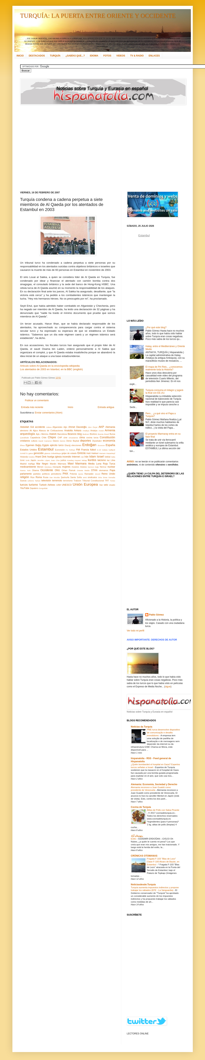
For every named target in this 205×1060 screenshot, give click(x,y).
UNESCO (67, 485)
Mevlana (47, 467)
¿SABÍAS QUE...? (75, 55)
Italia (113, 457)
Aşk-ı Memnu (42, 434)
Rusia (45, 477)
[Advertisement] (41, 148)
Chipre (52, 437)
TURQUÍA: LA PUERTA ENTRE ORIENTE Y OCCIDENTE (98, 15)
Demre (62, 441)
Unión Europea (85, 484)
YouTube (24, 488)
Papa (112, 470)
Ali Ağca (33, 430)
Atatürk (52, 434)
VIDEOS (120, 55)
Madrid (23, 464)
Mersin (40, 467)
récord (97, 474)
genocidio (38, 453)
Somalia (111, 477)
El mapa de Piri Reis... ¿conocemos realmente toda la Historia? (164, 368)
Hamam (102, 453)
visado (112, 485)
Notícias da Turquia (141, 726)
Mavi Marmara (77, 463)
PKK (65, 473)
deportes (85, 440)
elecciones (76, 445)
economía (109, 440)
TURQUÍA (55, 55)
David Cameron (45, 441)
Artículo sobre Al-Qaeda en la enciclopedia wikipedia (50, 365)
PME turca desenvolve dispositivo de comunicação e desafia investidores (163, 732)
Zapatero (34, 488)
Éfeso (22, 445)
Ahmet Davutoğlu (77, 427)
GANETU (24, 453)
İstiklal (107, 457)
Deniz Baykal (72, 441)
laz (108, 460)
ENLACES (154, 55)
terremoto (57, 480)
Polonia (73, 474)
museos (75, 467)
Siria (100, 477)
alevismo (24, 430)
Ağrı (65, 427)
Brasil (106, 434)
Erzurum (101, 445)
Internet (76, 456)
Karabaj (70, 460)
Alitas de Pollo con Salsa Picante (163, 810)
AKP (101, 426)
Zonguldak (43, 488)
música (83, 467)
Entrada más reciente (32, 407)
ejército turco (57, 445)
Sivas (105, 477)
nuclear (111, 466)
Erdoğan (89, 445)
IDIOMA (94, 55)
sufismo (31, 481)
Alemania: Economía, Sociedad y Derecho (154, 784)
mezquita (57, 467)
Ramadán (89, 474)
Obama (35, 470)
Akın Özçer (93, 427)
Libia (113, 460)
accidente (40, 427)
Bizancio (72, 434)
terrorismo (68, 480)
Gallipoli (111, 450)
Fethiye (72, 450)
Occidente (46, 470)
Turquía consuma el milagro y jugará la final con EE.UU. (164, 391)
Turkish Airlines (47, 485)
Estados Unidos (28, 449)
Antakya (86, 431)
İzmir (22, 460)
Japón (33, 460)
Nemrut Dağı (93, 467)
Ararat (101, 431)
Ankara (77, 430)
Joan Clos (55, 460)
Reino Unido (108, 473)
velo (106, 485)
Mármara (62, 464)
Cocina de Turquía (141, 807)
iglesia (58, 456)
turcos (24, 484)
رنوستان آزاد (137, 835)
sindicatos (92, 477)
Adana (49, 427)
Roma (39, 477)
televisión (46, 480)
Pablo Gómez (156, 614)
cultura (34, 441)
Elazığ (67, 445)
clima (82, 437)
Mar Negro (42, 463)
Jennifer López (43, 460)
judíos (63, 460)
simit (85, 477)
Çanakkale (24, 438)
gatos (31, 453)
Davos (56, 441)
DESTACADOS (37, 55)
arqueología (27, 433)
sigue (168, 686)
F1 (67, 450)
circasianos (73, 438)
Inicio (70, 407)
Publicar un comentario (37, 400)
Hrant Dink (41, 456)
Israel (100, 456)
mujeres (66, 466)
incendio (66, 456)
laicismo (101, 460)
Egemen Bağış (34, 445)
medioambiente (28, 466)
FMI (78, 449)
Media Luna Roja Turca (101, 463)
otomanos (103, 470)
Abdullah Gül (27, 427)
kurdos (92, 460)
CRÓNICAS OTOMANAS (144, 855)
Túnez (112, 481)
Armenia (110, 430)
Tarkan (38, 481)
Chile (44, 437)
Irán (86, 456)
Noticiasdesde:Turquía (143, 884)
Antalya (93, 430)
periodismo (56, 474)
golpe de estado (69, 453)
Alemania (110, 427)
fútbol (93, 449)
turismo (33, 484)
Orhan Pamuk (68, 470)
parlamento (26, 473)
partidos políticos (41, 474)
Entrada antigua (106, 407)
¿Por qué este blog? (155, 327)
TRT (107, 480)
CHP (60, 437)
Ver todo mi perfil (135, 630)
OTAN (94, 470)
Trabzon (77, 480)
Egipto (45, 445)
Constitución (107, 437)
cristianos (25, 440)
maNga (31, 464)
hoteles (32, 457)
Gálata (104, 450)
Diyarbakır (97, 441)
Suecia (23, 480)
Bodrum (86, 434)
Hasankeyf (110, 453)
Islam (92, 456)
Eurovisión (60, 450)
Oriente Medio (83, 470)
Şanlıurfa (65, 477)
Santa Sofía (76, 477)
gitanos (47, 453)
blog (79, 434)
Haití (88, 453)
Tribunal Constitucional (93, 480)
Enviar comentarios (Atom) (48, 412)
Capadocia (35, 437)
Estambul (46, 449)
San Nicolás (54, 477)
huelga (50, 456)
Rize (32, 477)
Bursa (112, 434)
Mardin (53, 464)
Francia (85, 449)
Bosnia (100, 434)
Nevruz (103, 467)
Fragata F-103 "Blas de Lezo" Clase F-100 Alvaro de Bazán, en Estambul (163, 862)
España (110, 445)
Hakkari (95, 453)
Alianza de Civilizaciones (51, 430)
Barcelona (62, 434)
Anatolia (68, 430)
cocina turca (92, 437)
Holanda (24, 457)
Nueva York (25, 470)
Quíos (80, 474)
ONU (57, 470)
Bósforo (93, 434)
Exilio (134, 839)
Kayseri (78, 460)
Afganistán (57, 427)
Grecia (81, 453)
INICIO (20, 55)
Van (101, 485)
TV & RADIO (137, 55)
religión (24, 477)
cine (65, 437)
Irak (82, 457)
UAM (58, 485)
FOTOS (107, 55)
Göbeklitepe (56, 453)
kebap (84, 460)
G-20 (99, 450)
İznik (27, 460)
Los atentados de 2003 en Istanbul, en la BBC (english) (51, 369)
